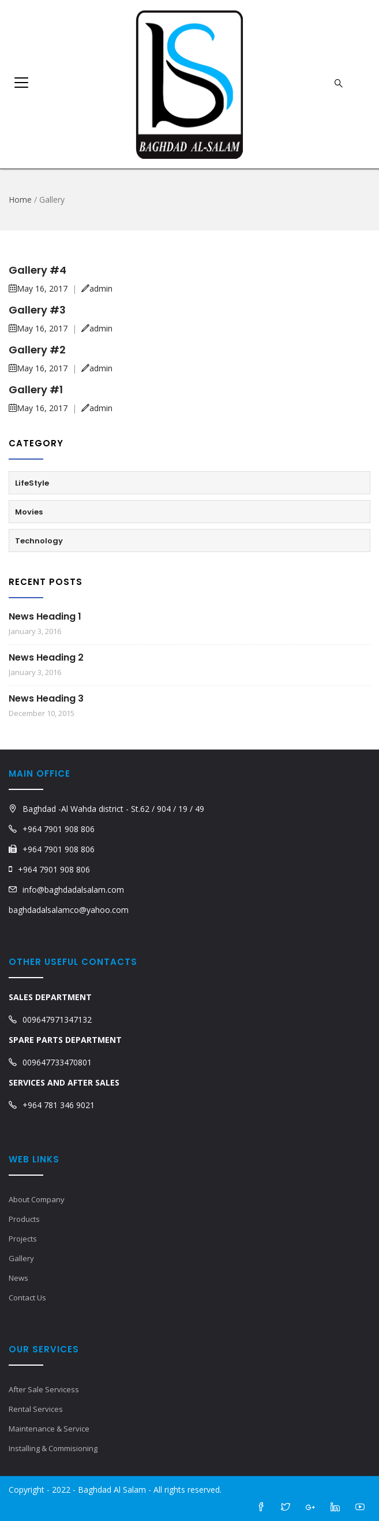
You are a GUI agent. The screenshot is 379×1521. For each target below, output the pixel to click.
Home (20, 199)
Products (24, 1219)
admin (96, 288)
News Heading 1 (45, 616)
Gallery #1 (36, 389)
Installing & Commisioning (53, 1448)
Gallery (21, 1258)
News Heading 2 (46, 657)
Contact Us (27, 1297)
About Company (37, 1199)
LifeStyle (32, 483)
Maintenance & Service (49, 1428)
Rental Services (36, 1409)
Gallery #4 (37, 270)
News (18, 1278)
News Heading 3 (46, 698)
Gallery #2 (37, 349)
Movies (29, 511)
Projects (23, 1238)
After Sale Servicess (44, 1389)
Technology (39, 540)
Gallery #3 (37, 310)
